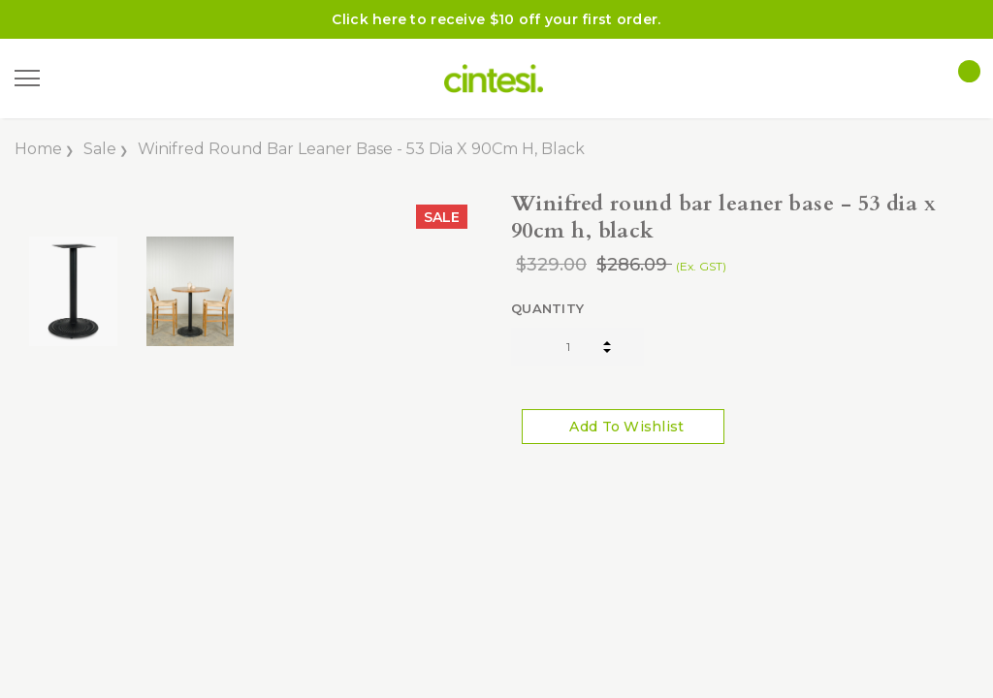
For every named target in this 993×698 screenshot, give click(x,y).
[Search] (76, 79)
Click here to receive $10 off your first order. (496, 19)
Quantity (547, 308)
